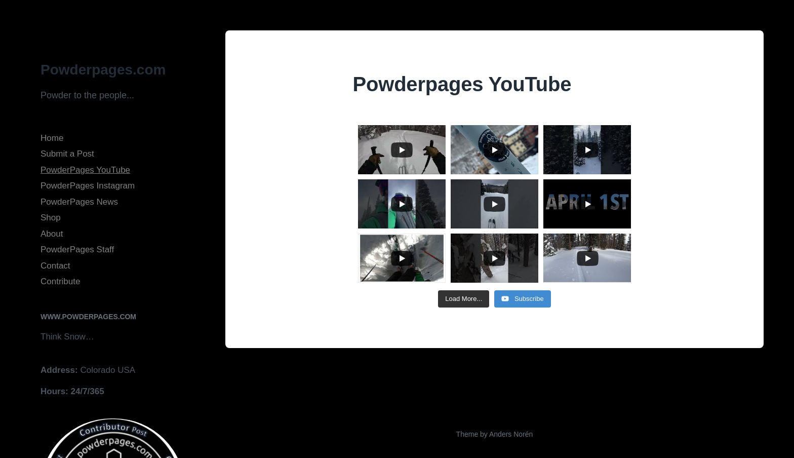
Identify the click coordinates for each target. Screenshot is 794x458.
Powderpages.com (103, 70)
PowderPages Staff (77, 249)
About (52, 234)
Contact (55, 266)
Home (52, 138)
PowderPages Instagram (88, 185)
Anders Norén (511, 434)
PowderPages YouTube (85, 170)
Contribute (60, 281)
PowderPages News (79, 202)
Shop (51, 217)
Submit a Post (67, 154)
